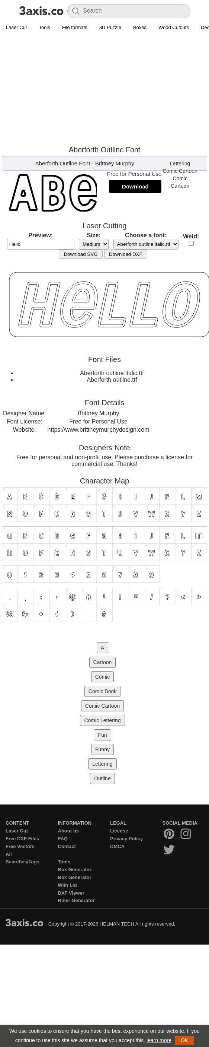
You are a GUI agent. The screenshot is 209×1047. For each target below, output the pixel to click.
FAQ (63, 838)
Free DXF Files (22, 838)
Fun (102, 735)
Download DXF (125, 254)
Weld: (191, 236)
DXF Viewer (71, 893)
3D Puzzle (110, 27)
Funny (102, 749)
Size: (93, 235)
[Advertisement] (104, 90)
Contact (67, 846)
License (119, 831)
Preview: (40, 235)
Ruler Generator (76, 900)
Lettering (180, 163)
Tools (44, 27)
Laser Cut (16, 27)
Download (135, 186)
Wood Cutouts (173, 27)
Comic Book (102, 691)
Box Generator (74, 869)
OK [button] (184, 1040)
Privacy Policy (126, 838)
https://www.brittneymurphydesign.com (98, 429)
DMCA (117, 846)
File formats (74, 27)
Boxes (140, 27)
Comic (180, 178)
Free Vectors (20, 846)
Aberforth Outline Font (62, 163)
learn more (159, 1040)
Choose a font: (146, 235)
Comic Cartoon (180, 171)
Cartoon (180, 186)
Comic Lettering (102, 720)
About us (68, 831)
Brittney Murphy (114, 163)
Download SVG (80, 254)
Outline (102, 778)
